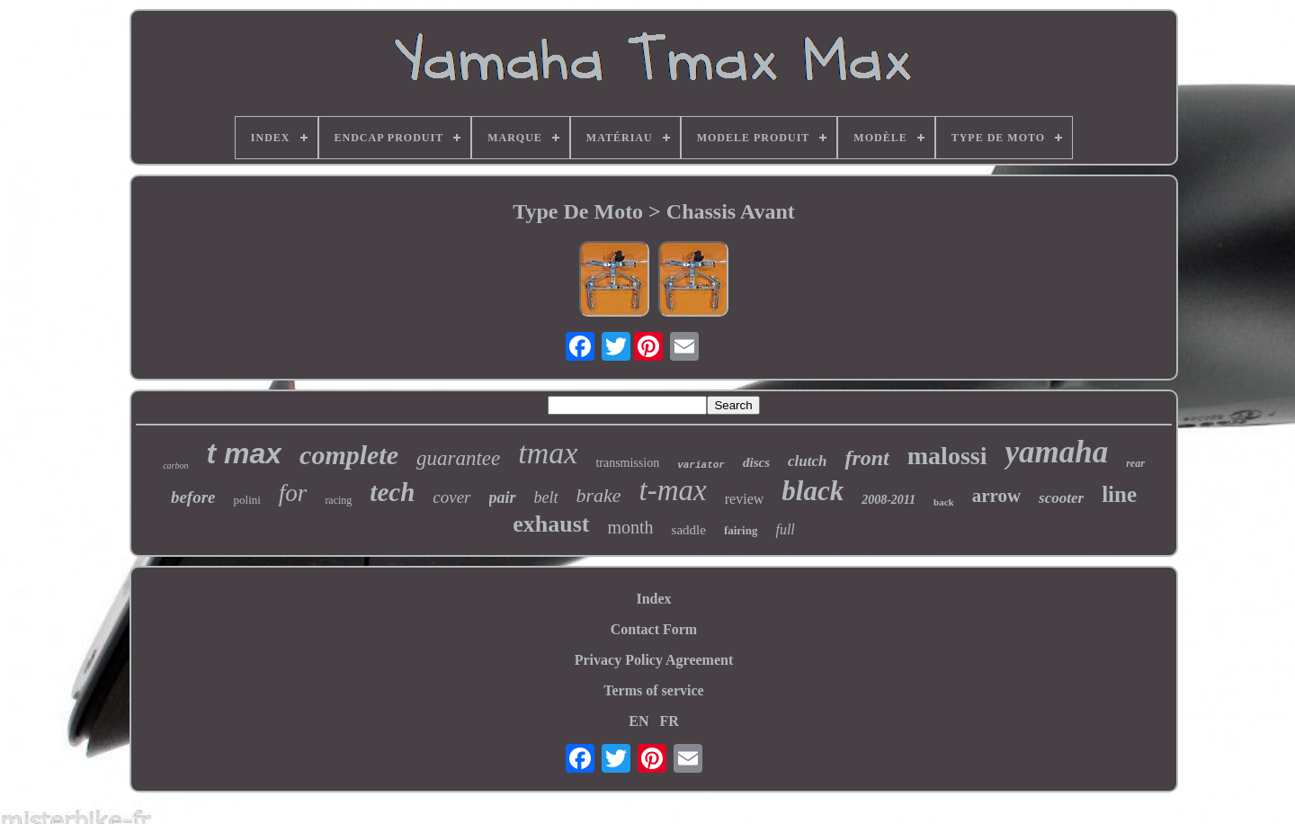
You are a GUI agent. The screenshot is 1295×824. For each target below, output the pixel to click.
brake (598, 495)
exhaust (551, 524)
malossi (947, 456)
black (812, 490)
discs (756, 462)
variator (701, 465)
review (744, 498)
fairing (741, 530)
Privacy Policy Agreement (654, 659)
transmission (627, 463)
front (866, 458)
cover (451, 497)
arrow (996, 495)
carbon (175, 465)
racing (338, 500)
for (293, 492)
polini (247, 499)
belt (546, 497)
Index (653, 598)
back (943, 502)
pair (502, 497)
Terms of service (653, 690)
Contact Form (654, 629)
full (784, 529)
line (1119, 494)
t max (243, 453)
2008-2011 (888, 499)
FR (668, 721)
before (193, 497)
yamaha (1056, 452)
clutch (807, 461)
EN (638, 721)
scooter (1061, 497)
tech (392, 492)
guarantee (458, 458)
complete (348, 455)
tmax (547, 453)
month (630, 527)
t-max (673, 490)
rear (1135, 463)
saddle (689, 530)
